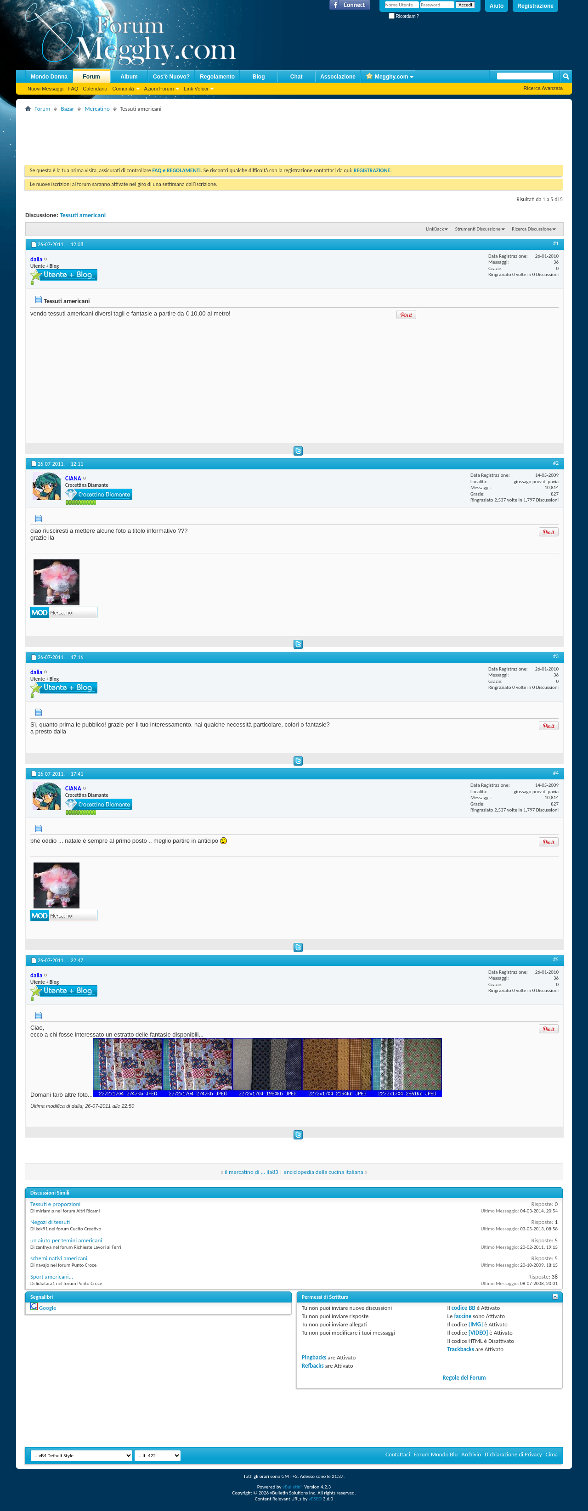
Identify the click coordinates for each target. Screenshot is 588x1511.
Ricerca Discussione (532, 229)
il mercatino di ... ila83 (251, 1171)
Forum (91, 76)
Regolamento (217, 76)
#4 (556, 773)
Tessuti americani (83, 215)
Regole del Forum (464, 1377)
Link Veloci (196, 88)
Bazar (67, 108)
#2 (556, 463)
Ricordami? (404, 16)
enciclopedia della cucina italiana (323, 1171)
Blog (259, 76)
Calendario (95, 88)
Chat (296, 76)
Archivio (471, 1454)
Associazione (338, 76)
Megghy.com (387, 77)
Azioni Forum (159, 88)
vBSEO (315, 1499)
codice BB (463, 1307)
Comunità (123, 88)
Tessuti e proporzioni (55, 1204)
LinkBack (435, 229)
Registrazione (535, 6)
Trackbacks (460, 1349)
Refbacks (313, 1365)
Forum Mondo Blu (436, 1454)
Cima (551, 1454)
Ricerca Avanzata (543, 88)
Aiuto (497, 6)
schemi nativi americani (58, 1258)
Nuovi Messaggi (45, 88)
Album (128, 76)
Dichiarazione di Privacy (513, 1454)
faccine (462, 1316)
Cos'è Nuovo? (171, 76)
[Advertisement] (192, 135)
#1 (556, 243)
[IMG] (476, 1324)
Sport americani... (51, 1276)
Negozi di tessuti (50, 1221)
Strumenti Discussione (478, 229)
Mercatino (97, 108)
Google (47, 1307)
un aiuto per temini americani (66, 1240)
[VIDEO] (478, 1332)
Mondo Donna (49, 76)
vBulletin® (293, 1487)
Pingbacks (314, 1357)
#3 (556, 656)
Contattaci (397, 1454)
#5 (556, 959)
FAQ (73, 88)
